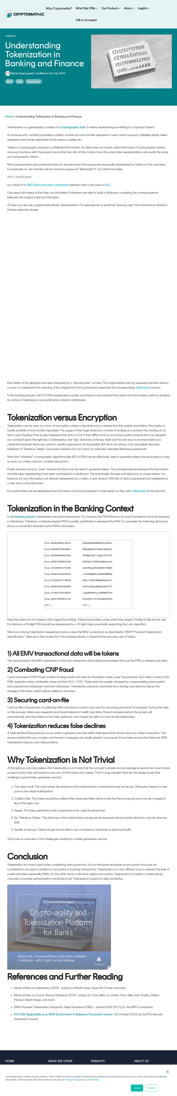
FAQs (94, 1046)
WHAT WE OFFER (60, 1007)
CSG (19, 81)
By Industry (55, 1023)
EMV (9, 81)
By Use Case (56, 1015)
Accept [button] (137, 1088)
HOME (9, 1007)
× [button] (168, 1072)
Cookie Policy (92, 1080)
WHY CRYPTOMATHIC (20, 1015)
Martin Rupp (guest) (19, 73)
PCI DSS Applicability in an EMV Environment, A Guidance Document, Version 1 (64, 960)
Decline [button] (151, 1088)
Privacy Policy (71, 1080)
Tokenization (33, 81)
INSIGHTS (97, 1007)
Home (9, 116)
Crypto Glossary (101, 1038)
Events (95, 1030)
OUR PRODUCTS (59, 1030)
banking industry (25, 463)
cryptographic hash (73, 127)
